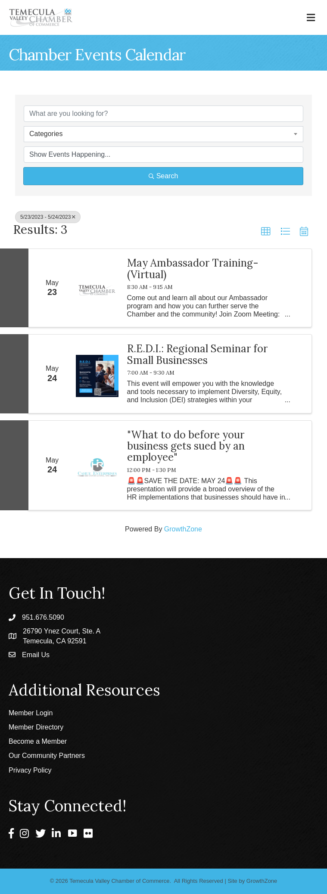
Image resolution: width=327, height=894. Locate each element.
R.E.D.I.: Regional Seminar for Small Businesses (197, 354)
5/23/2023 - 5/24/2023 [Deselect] (47, 217)
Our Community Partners (47, 755)
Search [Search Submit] (163, 176)
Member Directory (36, 727)
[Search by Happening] (163, 154)
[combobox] (163, 134)
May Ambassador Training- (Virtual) (192, 269)
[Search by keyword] (163, 114)
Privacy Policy (30, 770)
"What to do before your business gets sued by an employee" (186, 446)
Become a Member (38, 741)
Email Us (36, 654)
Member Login (31, 713)
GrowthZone (183, 529)
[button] (265, 231)
